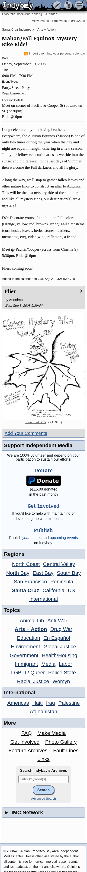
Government (24, 655)
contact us (63, 519)
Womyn (61, 681)
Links (43, 759)
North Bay (17, 573)
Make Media (51, 733)
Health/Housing (59, 655)
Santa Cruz (25, 590)
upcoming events (64, 538)
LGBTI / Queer (28, 672)
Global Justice (59, 646)
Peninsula (61, 582)
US (71, 590)
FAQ (26, 733)
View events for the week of (58, 21)
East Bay (43, 573)
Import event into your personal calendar (54, 53)
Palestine (69, 703)
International (43, 599)
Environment (25, 646)
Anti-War (57, 620)
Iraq (50, 703)
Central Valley (59, 564)
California (53, 590)
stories (32, 538)
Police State (62, 672)
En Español (56, 638)
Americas (18, 703)
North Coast (26, 564)
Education (28, 638)
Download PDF (35, 422)
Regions (14, 554)
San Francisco (30, 582)
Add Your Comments (25, 433)
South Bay (69, 573)
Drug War (61, 629)
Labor (65, 664)
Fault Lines (66, 750)
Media (48, 664)
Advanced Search (43, 798)
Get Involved (25, 742)
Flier (10, 291)
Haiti (37, 703)
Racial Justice (33, 681)
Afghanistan (43, 711)
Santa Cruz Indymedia (18, 29)
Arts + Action (46, 29)
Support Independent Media (38, 445)
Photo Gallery (61, 742)
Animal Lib (32, 620)
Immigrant (26, 664)
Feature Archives (28, 750)
